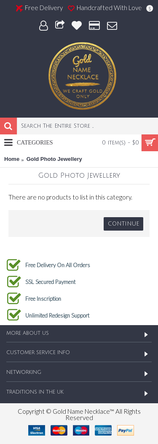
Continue (123, 224)
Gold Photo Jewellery (54, 159)
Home (11, 159)
